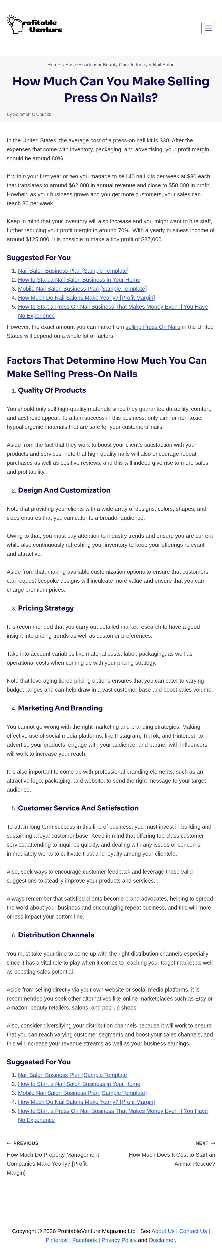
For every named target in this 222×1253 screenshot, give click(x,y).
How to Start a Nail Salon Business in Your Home (79, 280)
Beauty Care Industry (125, 64)
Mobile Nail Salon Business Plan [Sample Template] (82, 289)
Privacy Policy (119, 1240)
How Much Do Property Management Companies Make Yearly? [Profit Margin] (56, 1157)
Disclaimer (162, 1240)
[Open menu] (208, 28)
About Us (163, 1231)
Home (53, 64)
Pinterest (56, 1240)
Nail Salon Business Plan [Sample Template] (73, 271)
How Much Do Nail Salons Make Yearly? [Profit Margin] (86, 298)
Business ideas (81, 64)
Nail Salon (164, 64)
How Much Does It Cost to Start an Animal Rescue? (166, 1152)
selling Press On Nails (153, 327)
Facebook (84, 1240)
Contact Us (193, 1231)
